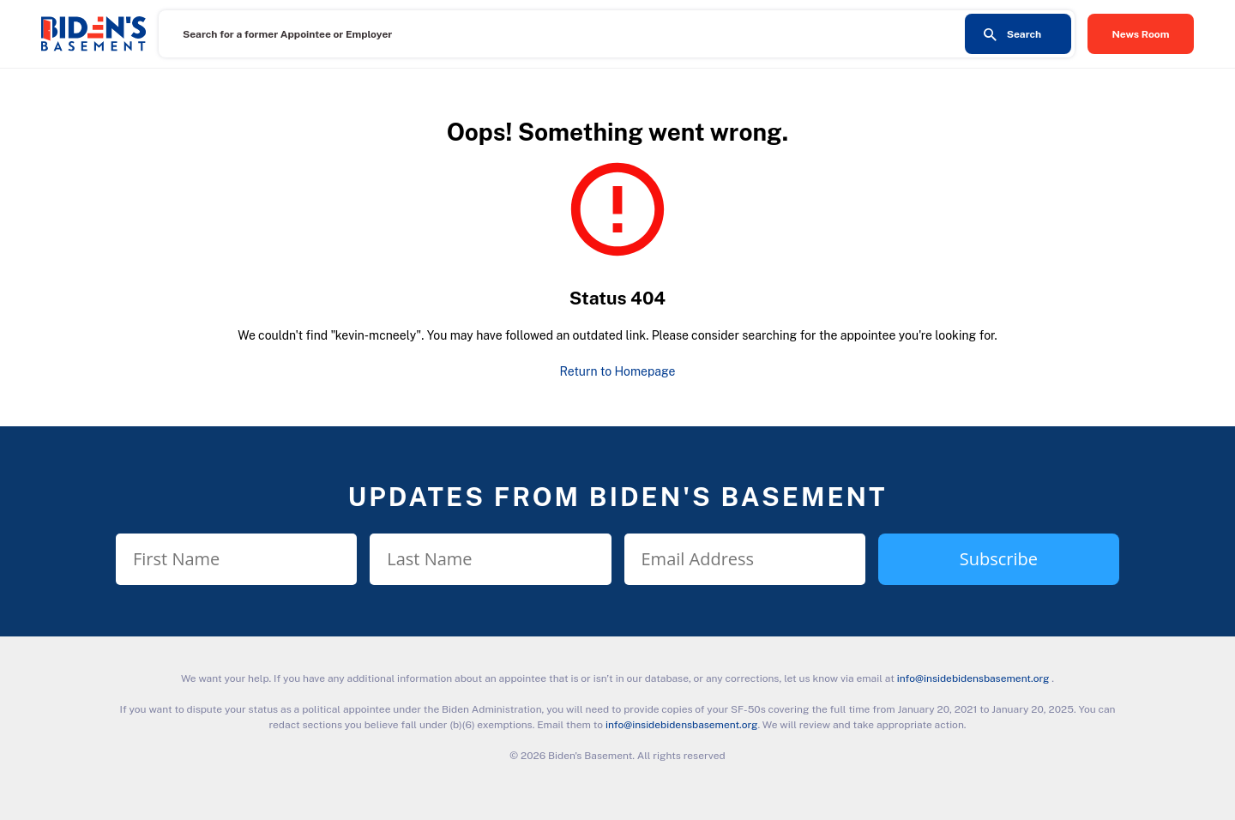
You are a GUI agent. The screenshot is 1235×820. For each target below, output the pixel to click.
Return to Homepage (618, 371)
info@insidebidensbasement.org (973, 678)
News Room (1141, 34)
